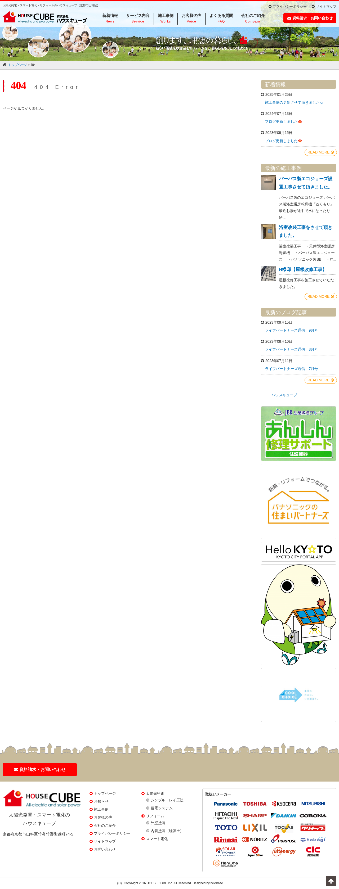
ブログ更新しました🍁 (283, 121)
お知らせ (101, 801)
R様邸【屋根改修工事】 (303, 269)
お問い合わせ (105, 849)
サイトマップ (324, 6)
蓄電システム (162, 808)
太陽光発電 (155, 793)
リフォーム (155, 816)
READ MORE (320, 152)
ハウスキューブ (284, 395)
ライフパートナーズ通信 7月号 (291, 369)
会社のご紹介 (105, 825)
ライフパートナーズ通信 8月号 (291, 349)
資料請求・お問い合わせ (310, 18)
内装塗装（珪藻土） (167, 831)
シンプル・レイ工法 (167, 800)
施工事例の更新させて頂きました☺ (294, 102)
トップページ (105, 793)
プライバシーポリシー (288, 6)
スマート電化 (157, 839)
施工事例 (101, 809)
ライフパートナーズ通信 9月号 (291, 330)
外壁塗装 (158, 823)
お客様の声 (103, 817)
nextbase (217, 883)
